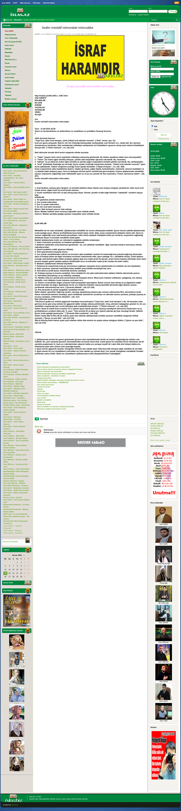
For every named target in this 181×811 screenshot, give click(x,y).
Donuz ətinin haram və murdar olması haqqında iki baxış (59, 369)
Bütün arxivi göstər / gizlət (160, 440)
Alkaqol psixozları (44, 378)
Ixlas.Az (32, 797)
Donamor (14, 805)
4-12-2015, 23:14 (70, 34)
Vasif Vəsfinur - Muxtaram (13, 533)
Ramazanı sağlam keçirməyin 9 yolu (51, 409)
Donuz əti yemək (43, 404)
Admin (42, 34)
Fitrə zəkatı (163, 332)
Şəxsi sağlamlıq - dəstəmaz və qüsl (51, 376)
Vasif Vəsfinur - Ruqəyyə (12, 530)
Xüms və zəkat (43, 393)
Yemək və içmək (43, 387)
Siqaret (40, 389)
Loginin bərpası (143, 15)
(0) (86, 34)
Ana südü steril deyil (45, 385)
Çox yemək (41, 398)
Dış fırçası (41, 391)
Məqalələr (55, 34)
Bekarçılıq (41, 402)
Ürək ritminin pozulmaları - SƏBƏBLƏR (52, 382)
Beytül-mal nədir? (158, 45)
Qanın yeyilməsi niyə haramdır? (49, 371)
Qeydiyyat (132, 15)
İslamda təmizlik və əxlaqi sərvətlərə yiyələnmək (56, 374)
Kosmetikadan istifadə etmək (48, 395)
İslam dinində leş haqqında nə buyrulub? (53, 367)
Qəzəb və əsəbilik (44, 400)
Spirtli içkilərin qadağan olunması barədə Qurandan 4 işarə (60, 380)
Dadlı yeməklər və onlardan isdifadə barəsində (55, 406)
